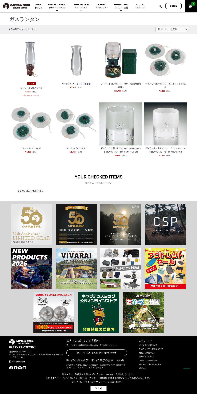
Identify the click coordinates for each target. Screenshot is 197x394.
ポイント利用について (150, 351)
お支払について (146, 347)
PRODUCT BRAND (57, 6)
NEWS (38, 6)
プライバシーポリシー (150, 367)
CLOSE (98, 388)
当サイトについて (147, 363)
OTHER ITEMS (121, 6)
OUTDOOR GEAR (81, 6)
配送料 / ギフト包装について (153, 355)
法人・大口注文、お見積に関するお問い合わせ (96, 359)
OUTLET (140, 6)
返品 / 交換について (148, 359)
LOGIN (173, 6)
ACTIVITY (101, 6)
